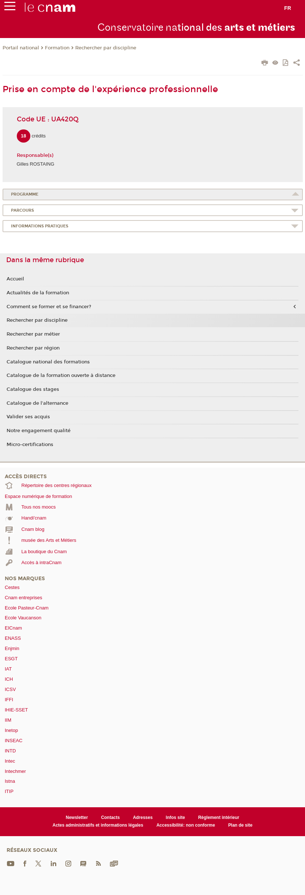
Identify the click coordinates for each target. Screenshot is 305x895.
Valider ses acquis (28, 417)
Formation (57, 48)
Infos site (175, 817)
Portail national (21, 48)
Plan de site (240, 825)
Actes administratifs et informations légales (98, 825)
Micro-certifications (30, 445)
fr (287, 8)
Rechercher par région (33, 348)
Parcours (22, 210)
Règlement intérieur (218, 817)
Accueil (15, 279)
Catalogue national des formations (48, 362)
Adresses (143, 817)
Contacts (110, 817)
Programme (24, 194)
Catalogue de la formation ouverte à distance (61, 375)
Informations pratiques (39, 226)
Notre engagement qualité (38, 431)
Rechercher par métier (33, 334)
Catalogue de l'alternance (37, 403)
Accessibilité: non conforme (185, 825)
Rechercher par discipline (105, 48)
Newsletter (77, 817)
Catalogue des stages (33, 389)
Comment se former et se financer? (49, 307)
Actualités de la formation (38, 293)
